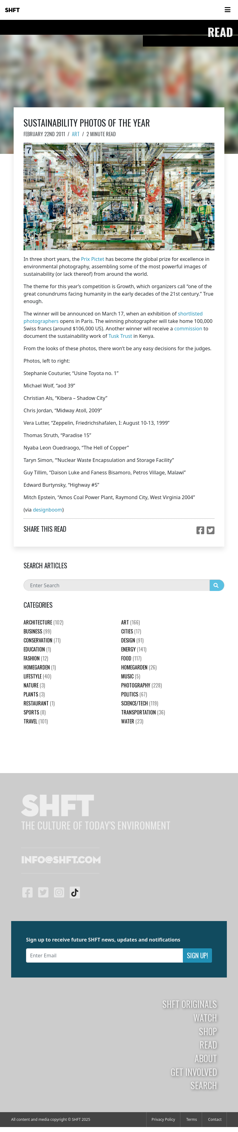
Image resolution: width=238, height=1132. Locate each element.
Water (132, 721)
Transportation (143, 712)
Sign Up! (197, 955)
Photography (141, 685)
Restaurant (39, 703)
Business (37, 631)
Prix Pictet (92, 259)
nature (34, 685)
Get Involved (194, 1071)
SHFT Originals (189, 1003)
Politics (134, 694)
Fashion (36, 658)
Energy (133, 649)
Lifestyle (37, 676)
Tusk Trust (120, 336)
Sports (35, 712)
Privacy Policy (163, 1119)
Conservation (42, 640)
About (206, 1058)
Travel (36, 721)
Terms (191, 1119)
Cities (131, 631)
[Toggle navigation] (227, 10)
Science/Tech (139, 703)
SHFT (12, 10)
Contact (215, 1119)
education (37, 649)
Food (131, 658)
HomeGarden (40, 667)
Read (208, 1044)
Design (132, 640)
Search (204, 1085)
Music (130, 676)
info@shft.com (61, 861)
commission (188, 328)
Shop (208, 1031)
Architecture (43, 622)
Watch (205, 1017)
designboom (47, 509)
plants (34, 694)
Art (76, 134)
